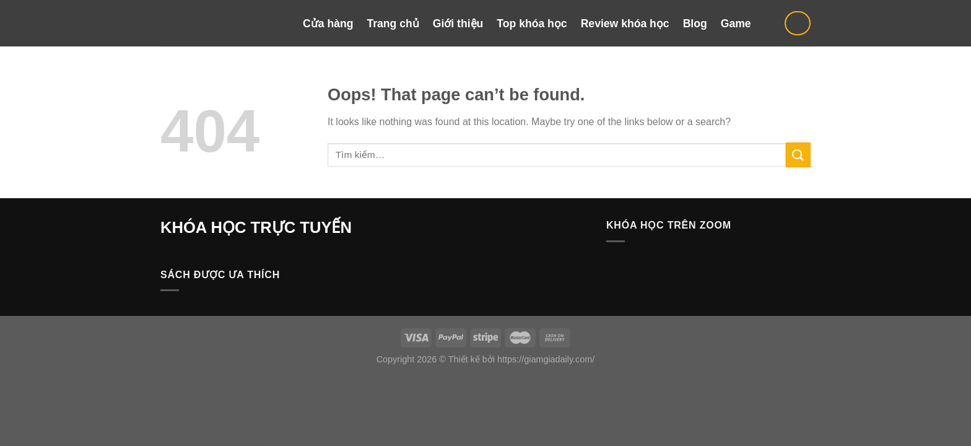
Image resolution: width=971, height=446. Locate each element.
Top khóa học (532, 23)
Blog (695, 23)
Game (736, 23)
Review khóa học (625, 23)
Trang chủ (393, 23)
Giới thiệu (458, 23)
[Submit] (798, 154)
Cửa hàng (328, 23)
